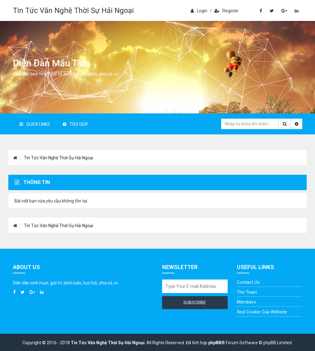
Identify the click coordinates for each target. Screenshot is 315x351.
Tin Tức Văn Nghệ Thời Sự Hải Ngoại (73, 10)
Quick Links (34, 124)
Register (226, 10)
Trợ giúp (75, 124)
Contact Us (248, 282)
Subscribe (194, 302)
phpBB (214, 342)
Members (246, 302)
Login (199, 10)
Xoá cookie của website (262, 312)
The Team (247, 292)
